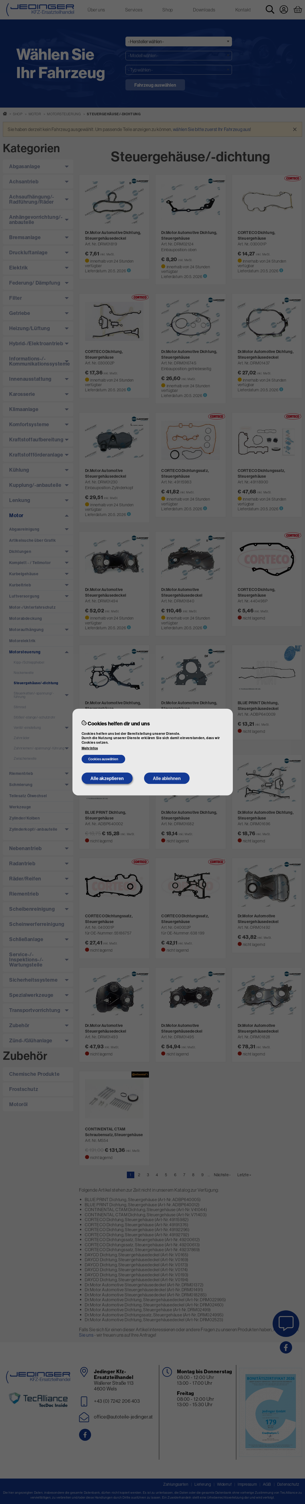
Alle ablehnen (167, 778)
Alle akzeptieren (107, 778)
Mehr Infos (90, 748)
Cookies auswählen (103, 759)
